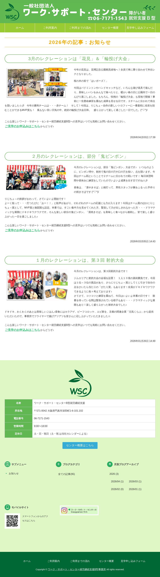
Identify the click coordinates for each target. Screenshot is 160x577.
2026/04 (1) (117, 481)
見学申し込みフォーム (140, 27)
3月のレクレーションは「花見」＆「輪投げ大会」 (80, 58)
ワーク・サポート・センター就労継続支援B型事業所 (12, 12)
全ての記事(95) (66, 474)
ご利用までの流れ (80, 27)
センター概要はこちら (80, 445)
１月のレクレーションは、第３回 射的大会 (80, 260)
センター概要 (110, 27)
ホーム (20, 27)
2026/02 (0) (117, 489)
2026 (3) (114, 474)
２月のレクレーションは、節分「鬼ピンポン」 (80, 156)
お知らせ (14, 473)
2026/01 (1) (135, 489)
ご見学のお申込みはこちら (22, 126)
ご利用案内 (50, 27)
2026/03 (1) (135, 481)
